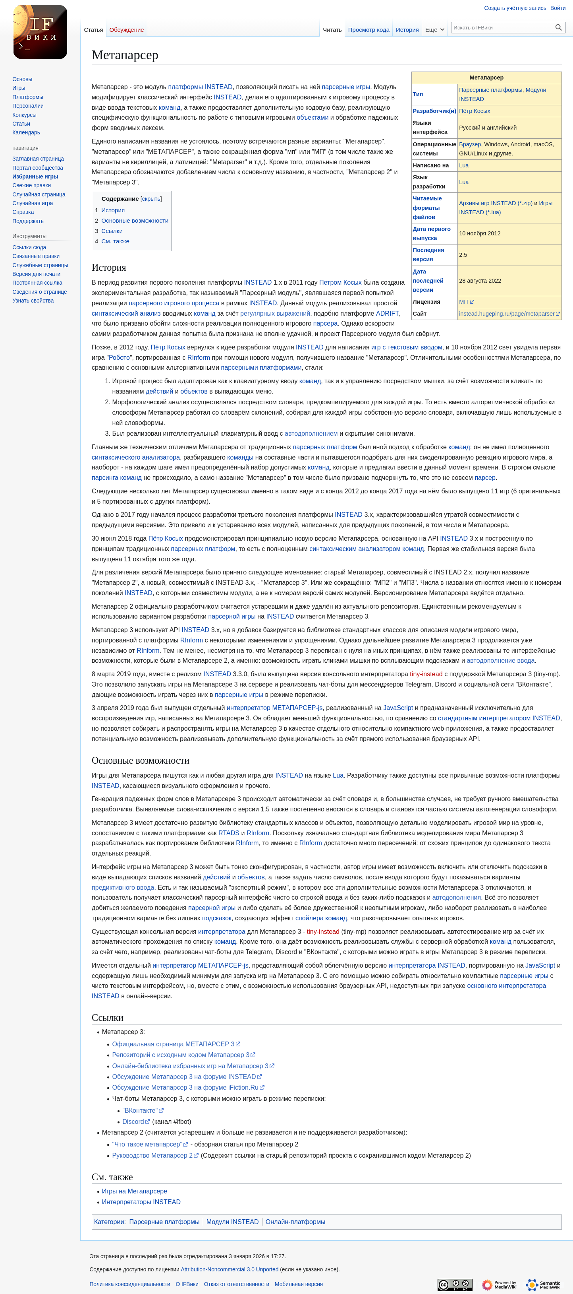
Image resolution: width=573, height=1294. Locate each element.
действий (159, 391)
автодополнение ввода (500, 660)
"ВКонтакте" (140, 1110)
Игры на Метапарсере (134, 1191)
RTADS (228, 832)
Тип (418, 94)
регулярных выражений (275, 313)
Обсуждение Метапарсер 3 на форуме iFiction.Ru (185, 1087)
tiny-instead (426, 673)
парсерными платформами (261, 367)
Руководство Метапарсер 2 (152, 1155)
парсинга (105, 477)
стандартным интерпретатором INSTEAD (499, 718)
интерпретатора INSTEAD (427, 965)
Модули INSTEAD (232, 1221)
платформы (185, 86)
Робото (119, 357)
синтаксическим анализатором (355, 548)
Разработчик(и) (434, 111)
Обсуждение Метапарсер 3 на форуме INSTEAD (184, 1076)
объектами (312, 117)
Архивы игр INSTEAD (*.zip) (495, 203)
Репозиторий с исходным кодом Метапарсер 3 (180, 1054)
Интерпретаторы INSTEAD (141, 1201)
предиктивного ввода (123, 887)
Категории (109, 1221)
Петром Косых (340, 282)
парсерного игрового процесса (174, 303)
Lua (464, 165)
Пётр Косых (474, 111)
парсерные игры (346, 86)
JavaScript (398, 707)
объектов (194, 391)
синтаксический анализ (126, 313)
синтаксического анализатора (136, 457)
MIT (464, 302)
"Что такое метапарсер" (147, 1144)
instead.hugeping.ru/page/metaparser (507, 313)
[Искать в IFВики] (508, 27)
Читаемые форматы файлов (427, 207)
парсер (485, 477)
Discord (133, 1121)
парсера (325, 323)
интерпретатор (248, 707)
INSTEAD (219, 86)
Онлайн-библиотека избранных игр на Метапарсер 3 (190, 1065)
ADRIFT (387, 313)
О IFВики (187, 1284)
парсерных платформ (325, 446)
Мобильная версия (299, 1284)
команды (240, 457)
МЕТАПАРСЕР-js (297, 707)
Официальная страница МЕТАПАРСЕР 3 (173, 1044)
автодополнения (456, 897)
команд (169, 107)
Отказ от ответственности (237, 1284)
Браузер (470, 144)
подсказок (217, 918)
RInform (198, 357)
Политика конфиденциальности (129, 1284)
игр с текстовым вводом (406, 347)
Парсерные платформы (490, 90)
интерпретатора (221, 931)
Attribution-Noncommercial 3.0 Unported (230, 1270)
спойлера (309, 918)
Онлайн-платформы (296, 1221)
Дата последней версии (428, 280)
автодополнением (311, 433)
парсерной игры (231, 616)
